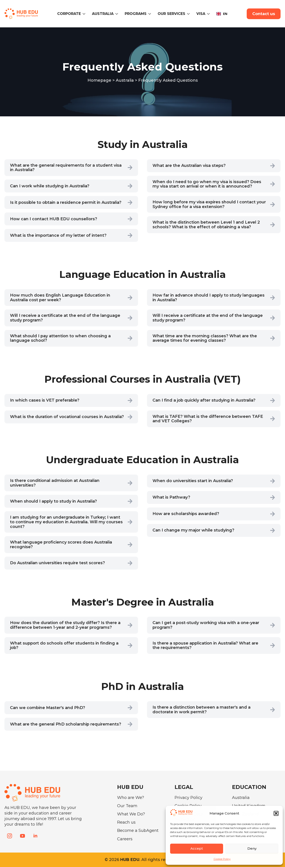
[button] (276, 813)
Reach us (126, 822)
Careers (124, 839)
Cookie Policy (222, 859)
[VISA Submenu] (209, 14)
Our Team (127, 805)
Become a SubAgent (138, 830)
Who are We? (130, 797)
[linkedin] (35, 836)
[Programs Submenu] (150, 14)
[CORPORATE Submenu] (85, 14)
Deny (251, 848)
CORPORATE (69, 14)
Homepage (99, 80)
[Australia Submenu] (117, 14)
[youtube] (22, 836)
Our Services (171, 14)
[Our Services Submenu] (189, 14)
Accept (196, 848)
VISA (200, 14)
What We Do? (131, 814)
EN (221, 14)
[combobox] (222, 13)
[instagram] (9, 836)
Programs (136, 14)
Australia (103, 14)
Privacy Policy (188, 797)
